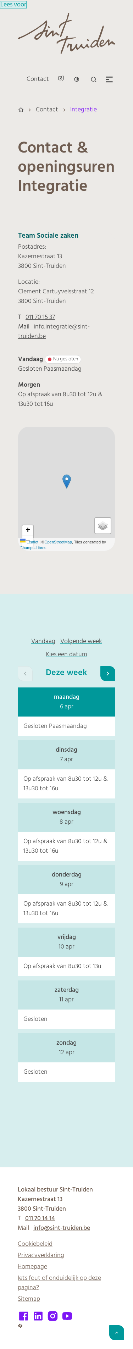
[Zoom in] (27, 530)
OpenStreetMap (58, 542)
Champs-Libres (33, 548)
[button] (66, 481)
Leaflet (29, 542)
